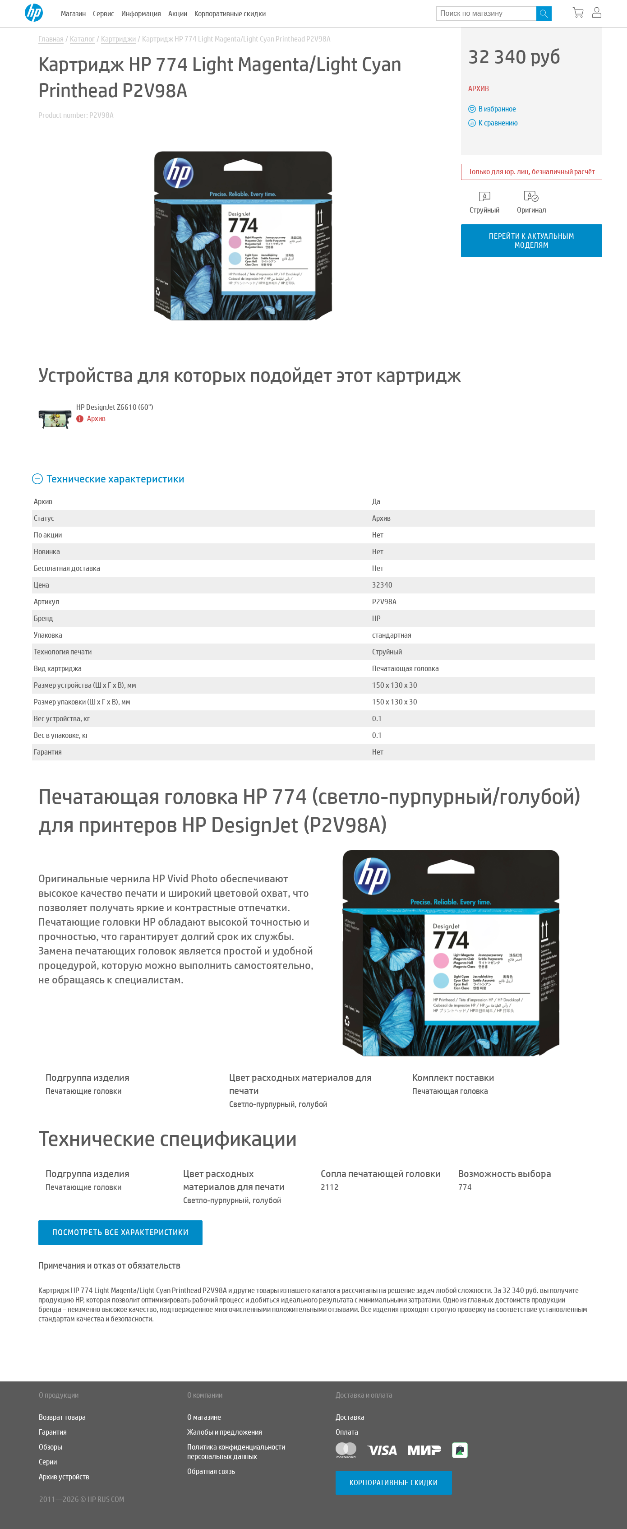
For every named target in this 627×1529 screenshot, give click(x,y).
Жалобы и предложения (224, 1432)
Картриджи (118, 39)
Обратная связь (211, 1471)
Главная (51, 39)
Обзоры (50, 1447)
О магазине (204, 1417)
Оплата (347, 1432)
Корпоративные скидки (230, 14)
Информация (141, 14)
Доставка (350, 1417)
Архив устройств (64, 1477)
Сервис (103, 14)
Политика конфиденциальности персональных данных (236, 1451)
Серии (48, 1462)
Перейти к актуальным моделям (531, 241)
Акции (177, 14)
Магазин (73, 14)
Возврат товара (62, 1417)
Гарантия (53, 1432)
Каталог (82, 39)
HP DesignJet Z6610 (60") (114, 407)
